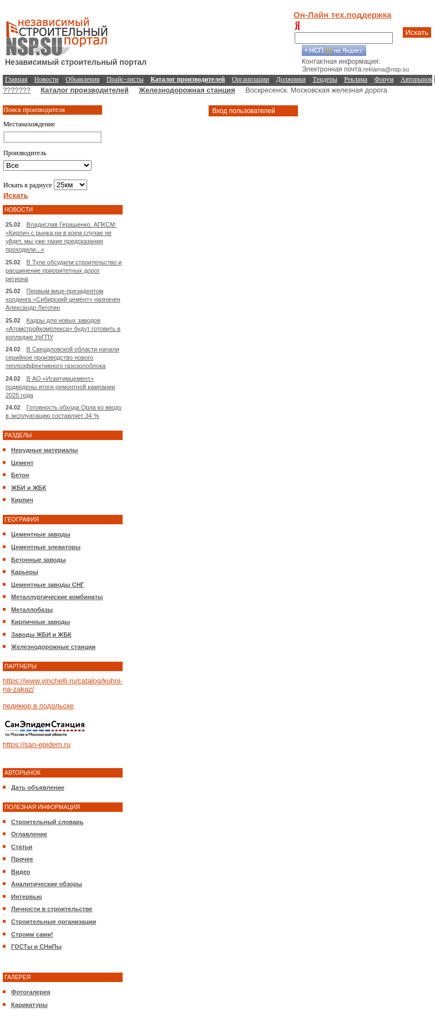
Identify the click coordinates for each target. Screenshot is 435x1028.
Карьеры (24, 572)
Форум (384, 79)
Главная (16, 79)
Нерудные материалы (44, 450)
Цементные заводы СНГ (47, 584)
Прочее (22, 859)
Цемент (22, 462)
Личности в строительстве (51, 909)
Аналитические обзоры (46, 884)
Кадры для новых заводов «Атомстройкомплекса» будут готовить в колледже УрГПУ (63, 328)
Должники (291, 79)
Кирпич (22, 500)
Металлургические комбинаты (57, 597)
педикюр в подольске (38, 706)
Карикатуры (29, 1004)
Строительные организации (53, 921)
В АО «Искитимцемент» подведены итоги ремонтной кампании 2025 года (60, 386)
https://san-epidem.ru (36, 744)
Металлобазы (32, 609)
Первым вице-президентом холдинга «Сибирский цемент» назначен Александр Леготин (63, 299)
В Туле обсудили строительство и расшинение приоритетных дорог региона (64, 270)
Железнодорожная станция (187, 90)
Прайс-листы (125, 79)
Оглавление (29, 834)
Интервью (26, 896)
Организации (250, 79)
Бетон (20, 475)
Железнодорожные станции (53, 646)
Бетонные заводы (38, 559)
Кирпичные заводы (40, 621)
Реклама (355, 79)
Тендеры (325, 79)
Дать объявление (37, 787)
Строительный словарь (47, 822)
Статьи (21, 846)
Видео (21, 871)
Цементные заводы (40, 534)
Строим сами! (32, 934)
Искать (417, 32)
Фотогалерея (30, 992)
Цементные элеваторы (45, 547)
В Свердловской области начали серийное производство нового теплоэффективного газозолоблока (62, 357)
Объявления (82, 79)
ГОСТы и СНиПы (36, 946)
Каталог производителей (84, 90)
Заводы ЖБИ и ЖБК (41, 634)
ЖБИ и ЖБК (28, 487)
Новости (46, 79)
